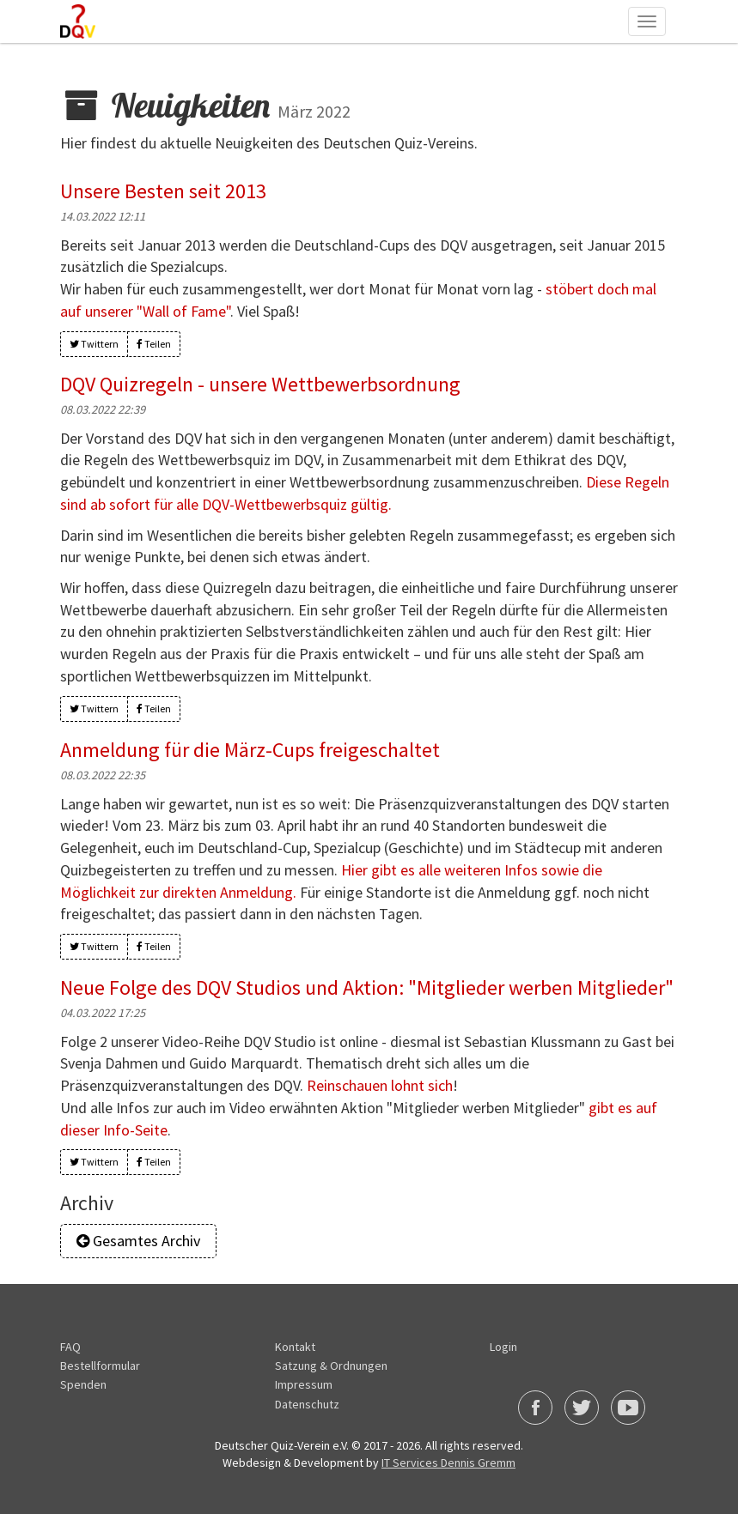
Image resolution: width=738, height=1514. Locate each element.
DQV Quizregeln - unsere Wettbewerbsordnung (260, 384)
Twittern (94, 342)
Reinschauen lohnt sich (380, 1084)
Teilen (154, 342)
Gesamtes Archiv (148, 1241)
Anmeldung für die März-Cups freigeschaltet (249, 750)
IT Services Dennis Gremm (448, 1462)
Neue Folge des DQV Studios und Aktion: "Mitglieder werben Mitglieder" (366, 988)
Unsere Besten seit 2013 (163, 191)
